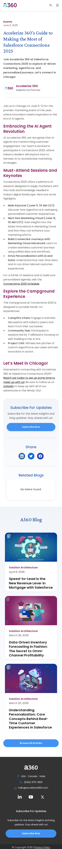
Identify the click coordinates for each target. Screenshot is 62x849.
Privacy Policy (42, 847)
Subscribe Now (31, 427)
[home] (10, 5)
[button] (51, 5)
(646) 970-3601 (33, 782)
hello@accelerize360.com (33, 788)
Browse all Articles (31, 743)
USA (23, 776)
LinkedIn (8, 386)
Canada (32, 776)
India (42, 776)
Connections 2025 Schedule (21, 284)
